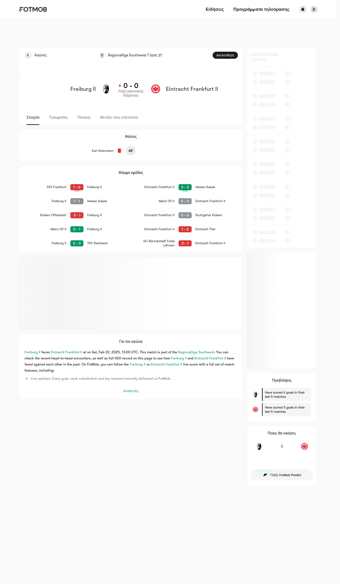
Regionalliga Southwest (196, 352)
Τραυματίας (58, 117)
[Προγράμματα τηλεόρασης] (261, 9)
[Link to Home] (33, 9)
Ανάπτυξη (130, 391)
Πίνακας (84, 117)
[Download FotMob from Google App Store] (314, 9)
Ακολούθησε (225, 55)
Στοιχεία (32, 117)
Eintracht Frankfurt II (66, 352)
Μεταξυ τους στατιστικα (119, 117)
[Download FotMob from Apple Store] (303, 9)
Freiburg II (32, 352)
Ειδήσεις (215, 9)
